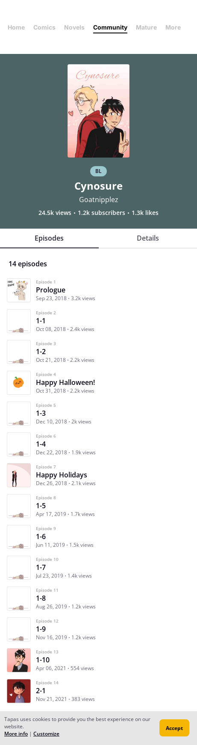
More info (16, 733)
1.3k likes (145, 213)
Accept (174, 728)
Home (16, 27)
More (175, 27)
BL (98, 171)
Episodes (49, 238)
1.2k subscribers (101, 213)
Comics (44, 27)
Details (148, 238)
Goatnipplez (98, 199)
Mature (146, 27)
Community (110, 27)
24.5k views (54, 213)
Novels (74, 27)
